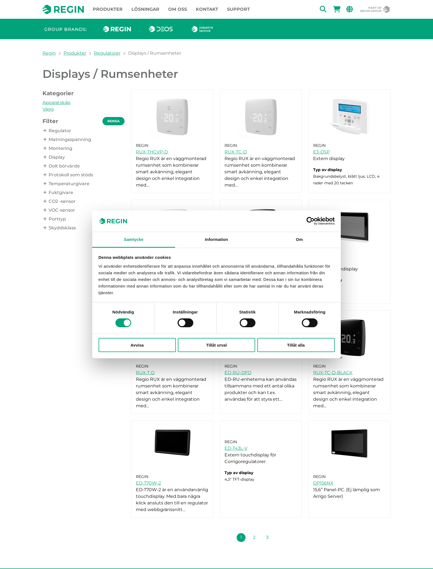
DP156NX (323, 483)
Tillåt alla (296, 344)
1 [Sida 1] (241, 537)
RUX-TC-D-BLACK (332, 372)
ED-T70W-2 (148, 483)
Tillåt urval (216, 344)
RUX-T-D (145, 372)
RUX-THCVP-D (152, 152)
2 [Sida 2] (254, 537)
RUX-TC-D (236, 152)
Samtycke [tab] (134, 239)
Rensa (113, 121)
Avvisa (137, 344)
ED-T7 (319, 262)
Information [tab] (216, 239)
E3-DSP (321, 152)
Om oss (177, 9)
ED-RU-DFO (238, 372)
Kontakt (207, 9)
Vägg (48, 109)
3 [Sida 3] (267, 537)
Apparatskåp (56, 102)
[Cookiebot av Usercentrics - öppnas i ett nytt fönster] (310, 221)
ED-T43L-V (236, 448)
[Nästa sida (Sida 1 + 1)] (280, 537)
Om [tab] (299, 239)
